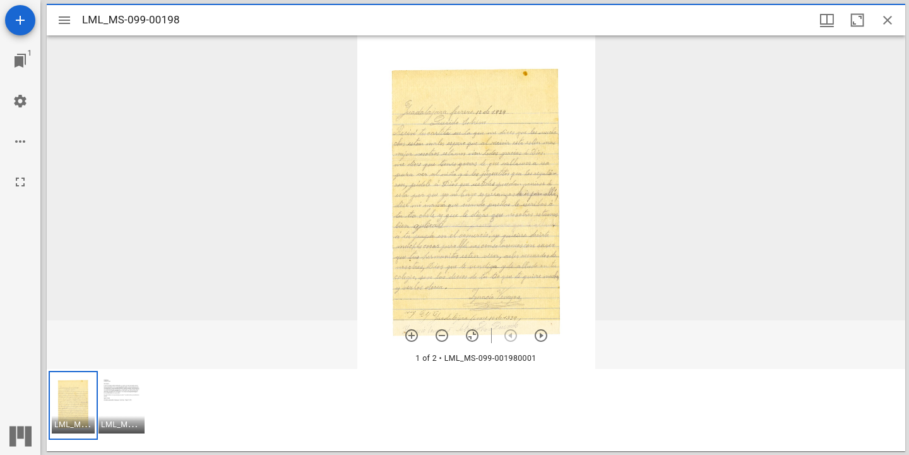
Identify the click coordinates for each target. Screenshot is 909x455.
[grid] (476, 410)
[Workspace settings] (20, 101)
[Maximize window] (857, 20)
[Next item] (541, 335)
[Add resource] (20, 20)
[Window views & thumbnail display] (827, 20)
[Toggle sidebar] (64, 20)
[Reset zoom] (472, 335)
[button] (73, 405)
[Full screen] (20, 182)
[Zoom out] (442, 335)
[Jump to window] (20, 61)
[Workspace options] (20, 141)
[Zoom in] (411, 335)
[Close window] (887, 20)
